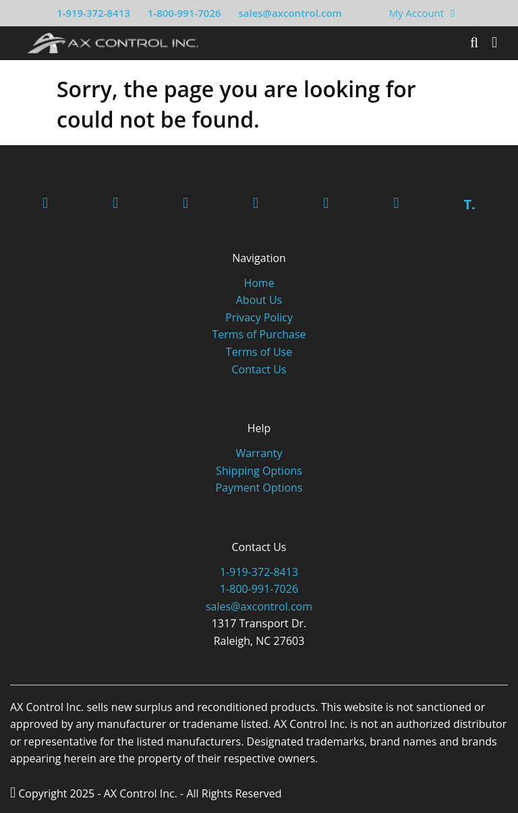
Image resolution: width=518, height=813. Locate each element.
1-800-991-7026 (184, 13)
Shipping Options (259, 470)
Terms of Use (259, 351)
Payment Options (258, 487)
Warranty (258, 453)
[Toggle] (494, 42)
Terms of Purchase (259, 334)
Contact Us (259, 369)
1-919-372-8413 (93, 13)
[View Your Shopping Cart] (453, 13)
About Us (259, 299)
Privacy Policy (259, 317)
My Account (416, 13)
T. (469, 204)
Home (258, 283)
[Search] (474, 42)
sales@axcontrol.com (289, 13)
